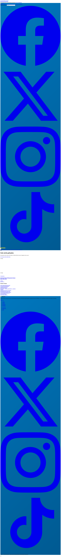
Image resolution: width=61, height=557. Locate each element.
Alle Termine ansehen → (4, 294)
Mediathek (20, 4)
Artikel (4, 4)
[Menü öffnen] (0, 248)
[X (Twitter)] (30, 126)
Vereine (9, 4)
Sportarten (12, 4)
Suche (9, 256)
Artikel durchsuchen (3, 5)
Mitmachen (20, 2)
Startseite (1, 4)
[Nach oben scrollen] (0, 556)
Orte (15, 4)
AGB (3, 309)
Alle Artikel (6, 256)
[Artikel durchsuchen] (11, 5)
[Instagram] (30, 186)
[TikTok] (30, 552)
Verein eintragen (2, 247)
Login (17, 2)
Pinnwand (17, 4)
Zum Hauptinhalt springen (4, 0)
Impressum (2, 1)
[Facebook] (30, 65)
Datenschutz (6, 1)
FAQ (3, 310)
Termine (7, 4)
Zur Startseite (2, 256)
